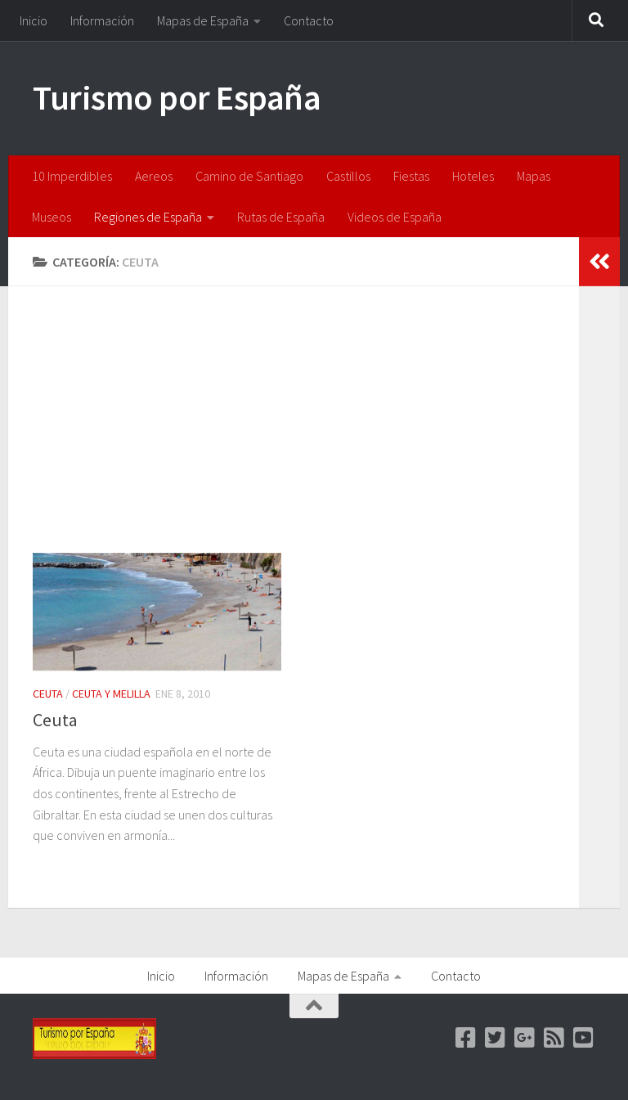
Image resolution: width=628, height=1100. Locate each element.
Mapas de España (203, 20)
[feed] (554, 1037)
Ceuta (48, 693)
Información (102, 20)
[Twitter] (495, 1037)
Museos (51, 217)
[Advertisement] (306, 431)
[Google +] (525, 1037)
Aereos (154, 176)
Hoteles (473, 176)
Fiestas (411, 176)
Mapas (533, 176)
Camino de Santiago (249, 176)
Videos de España (395, 217)
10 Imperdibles (72, 176)
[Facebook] (466, 1037)
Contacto (309, 20)
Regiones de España (148, 217)
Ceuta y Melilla (111, 693)
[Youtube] (583, 1037)
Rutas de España (281, 217)
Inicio (33, 20)
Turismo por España (177, 97)
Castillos (348, 176)
